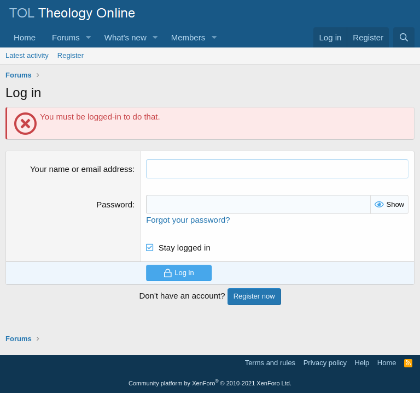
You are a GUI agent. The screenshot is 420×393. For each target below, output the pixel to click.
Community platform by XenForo (210, 383)
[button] (88, 37)
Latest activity (27, 55)
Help (362, 363)
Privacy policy (325, 363)
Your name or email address (81, 169)
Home (25, 37)
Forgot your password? (188, 219)
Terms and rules (270, 363)
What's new (125, 37)
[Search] (404, 37)
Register (70, 55)
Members (188, 37)
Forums (66, 37)
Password (114, 204)
